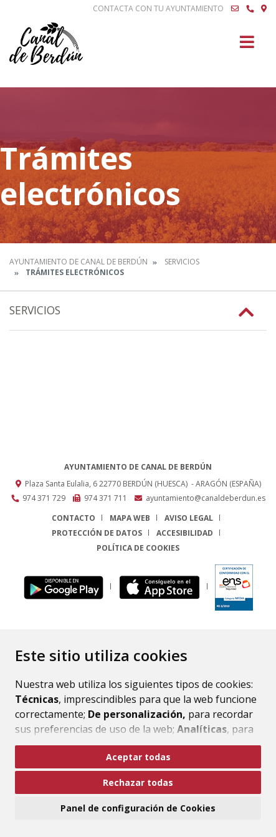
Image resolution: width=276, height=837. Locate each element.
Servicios (181, 261)
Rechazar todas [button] (138, 782)
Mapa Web (130, 518)
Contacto (73, 518)
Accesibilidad (184, 533)
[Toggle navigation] (247, 45)
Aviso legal (188, 518)
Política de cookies (138, 548)
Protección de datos (97, 533)
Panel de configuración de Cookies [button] (138, 808)
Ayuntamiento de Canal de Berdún (78, 261)
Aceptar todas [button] (138, 757)
